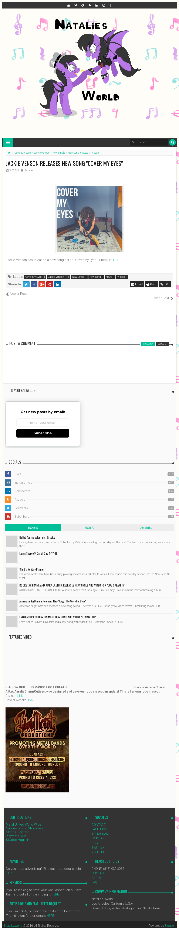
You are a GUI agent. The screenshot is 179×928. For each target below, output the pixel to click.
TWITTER (98, 843)
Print (151, 284)
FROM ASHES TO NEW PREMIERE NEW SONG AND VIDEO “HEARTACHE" (57, 612)
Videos (121, 276)
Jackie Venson (56, 276)
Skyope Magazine (18, 835)
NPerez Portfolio (18, 828)
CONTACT (99, 820)
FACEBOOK (99, 825)
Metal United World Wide (23, 820)
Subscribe (43, 428)
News (109, 276)
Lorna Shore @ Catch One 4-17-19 (38, 549)
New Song (95, 276)
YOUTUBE (98, 847)
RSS (95, 838)
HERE (115, 260)
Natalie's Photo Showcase (24, 824)
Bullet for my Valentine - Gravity (37, 533)
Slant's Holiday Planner (31, 564)
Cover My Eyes (33, 276)
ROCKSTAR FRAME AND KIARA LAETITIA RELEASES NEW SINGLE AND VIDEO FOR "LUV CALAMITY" (72, 580)
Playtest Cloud (16, 831)
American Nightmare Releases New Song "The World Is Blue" (52, 596)
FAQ (94, 878)
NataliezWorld (13, 921)
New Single (78, 276)
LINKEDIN (98, 834)
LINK (20, 691)
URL (165, 284)
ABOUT (97, 873)
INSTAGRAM (100, 829)
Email (137, 284)
